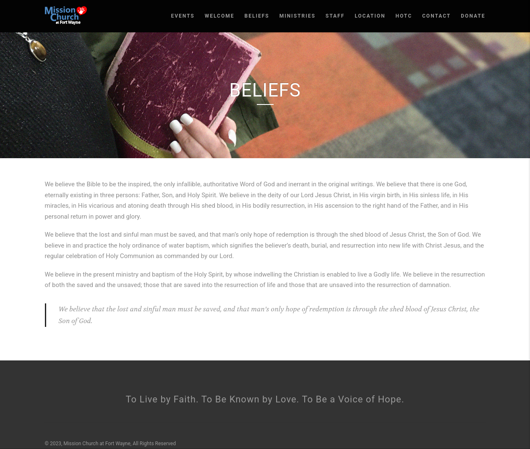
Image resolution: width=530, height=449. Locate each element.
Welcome (220, 16)
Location (370, 16)
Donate (473, 16)
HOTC (404, 16)
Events (182, 16)
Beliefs (257, 16)
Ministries (297, 16)
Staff (335, 16)
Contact (436, 16)
